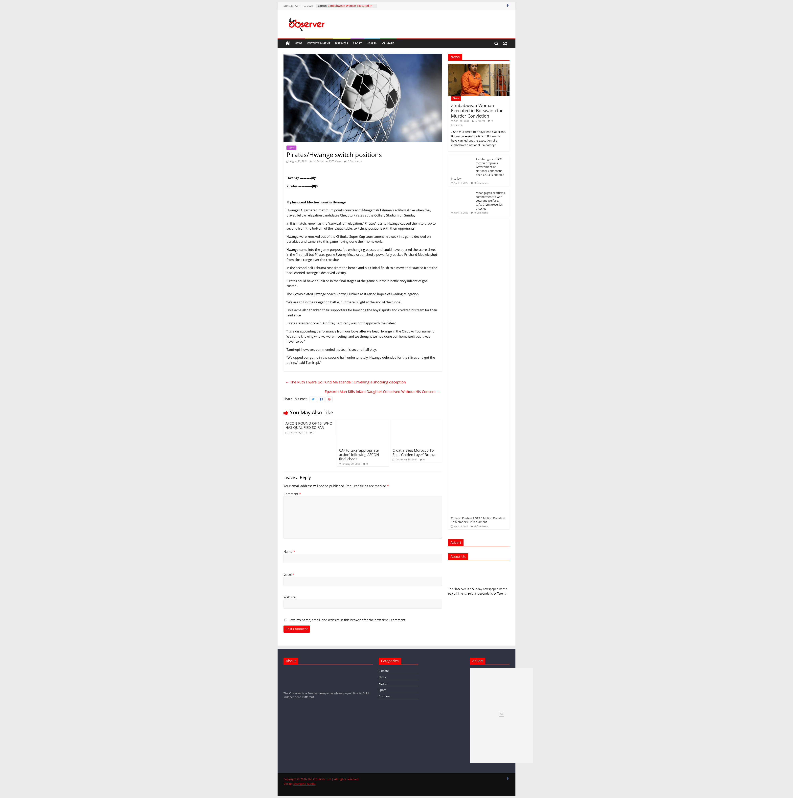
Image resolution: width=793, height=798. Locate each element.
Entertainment (318, 43)
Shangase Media (304, 784)
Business (341, 43)
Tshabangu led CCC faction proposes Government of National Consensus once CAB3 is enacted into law (477, 168)
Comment (292, 494)
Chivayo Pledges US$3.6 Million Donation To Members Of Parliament (478, 520)
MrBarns (318, 161)
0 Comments (353, 161)
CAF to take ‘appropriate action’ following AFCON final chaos (359, 454)
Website (289, 597)
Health (372, 43)
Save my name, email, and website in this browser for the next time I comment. (347, 620)
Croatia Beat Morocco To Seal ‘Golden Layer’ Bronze (414, 452)
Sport (357, 43)
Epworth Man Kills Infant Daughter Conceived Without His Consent (382, 391)
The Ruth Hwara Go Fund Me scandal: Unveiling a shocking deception (345, 382)
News (299, 43)
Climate (388, 43)
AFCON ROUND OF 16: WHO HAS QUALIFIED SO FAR (308, 425)
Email (288, 574)
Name (289, 551)
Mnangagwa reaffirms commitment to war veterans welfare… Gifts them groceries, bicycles (490, 200)
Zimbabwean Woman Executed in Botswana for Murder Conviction (350, 7)
